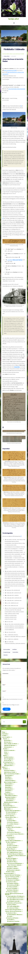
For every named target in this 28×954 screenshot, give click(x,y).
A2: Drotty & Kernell (10, 753)
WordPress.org (4, 950)
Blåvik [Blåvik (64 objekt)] (20, 903)
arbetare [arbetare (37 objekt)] (13, 903)
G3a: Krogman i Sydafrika (12, 817)
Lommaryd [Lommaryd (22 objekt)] (13, 916)
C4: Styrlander (8, 773)
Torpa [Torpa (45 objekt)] (5, 924)
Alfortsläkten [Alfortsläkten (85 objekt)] (6, 903)
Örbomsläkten (8, 732)
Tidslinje (5, 698)
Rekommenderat (7, 692)
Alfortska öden (7, 688)
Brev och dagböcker (8, 703)
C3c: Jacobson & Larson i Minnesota (14, 772)
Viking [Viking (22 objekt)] (12, 926)
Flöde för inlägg (4, 945)
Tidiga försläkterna (7, 735)
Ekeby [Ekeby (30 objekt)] (22, 907)
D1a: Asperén (9, 781)
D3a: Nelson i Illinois (11, 795)
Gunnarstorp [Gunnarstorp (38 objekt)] (21, 908)
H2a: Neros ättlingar (11, 836)
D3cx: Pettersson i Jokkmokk (13, 800)
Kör (24, 668)
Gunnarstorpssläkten (8, 807)
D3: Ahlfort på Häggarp (10, 794)
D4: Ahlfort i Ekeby (9, 806)
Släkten (3, 711)
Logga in (3, 942)
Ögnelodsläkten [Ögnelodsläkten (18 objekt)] (17, 928)
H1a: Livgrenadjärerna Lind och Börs (14, 830)
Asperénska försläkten (8, 714)
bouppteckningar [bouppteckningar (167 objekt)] (7, 907)
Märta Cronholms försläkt (9, 724)
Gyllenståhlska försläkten (10, 736)
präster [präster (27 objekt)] (19, 919)
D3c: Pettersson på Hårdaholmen (13, 798)
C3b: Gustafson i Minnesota (12, 770)
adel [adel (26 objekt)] (4, 901)
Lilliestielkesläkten (9, 740)
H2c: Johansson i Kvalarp (12, 839)
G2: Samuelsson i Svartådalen (12, 813)
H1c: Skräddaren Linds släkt (12, 833)
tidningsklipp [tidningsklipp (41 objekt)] (19, 923)
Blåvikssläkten (7, 749)
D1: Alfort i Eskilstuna (10, 779)
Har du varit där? (7, 704)
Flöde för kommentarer (5, 948)
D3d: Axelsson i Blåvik (11, 801)
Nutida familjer (6, 744)
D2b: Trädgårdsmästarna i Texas (13, 788)
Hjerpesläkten (7, 729)
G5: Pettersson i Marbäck (11, 824)
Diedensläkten (5, 604)
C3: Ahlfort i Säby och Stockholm (12, 765)
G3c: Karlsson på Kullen (11, 820)
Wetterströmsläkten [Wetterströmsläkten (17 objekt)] (7, 928)
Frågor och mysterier (8, 708)
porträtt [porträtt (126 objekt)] (12, 919)
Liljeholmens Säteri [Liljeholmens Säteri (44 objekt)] (14, 914)
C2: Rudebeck (8, 764)
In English (4, 682)
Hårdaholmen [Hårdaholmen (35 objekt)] (14, 910)
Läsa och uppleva (5, 683)
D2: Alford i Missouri (10, 785)
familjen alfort (13, 19)
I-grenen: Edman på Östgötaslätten (12, 840)
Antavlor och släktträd (8, 695)
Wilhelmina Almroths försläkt (9, 743)
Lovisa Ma (9, 242)
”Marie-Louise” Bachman (17, 242)
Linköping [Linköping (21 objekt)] (5, 916)
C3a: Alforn (9, 767)
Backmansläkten (5, 53)
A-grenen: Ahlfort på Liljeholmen (11, 750)
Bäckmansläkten (8, 726)
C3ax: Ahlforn (10, 768)
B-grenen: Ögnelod (8, 755)
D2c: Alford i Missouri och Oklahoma (14, 790)
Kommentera (5, 621)
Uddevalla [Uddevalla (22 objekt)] (17, 924)
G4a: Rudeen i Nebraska (11, 823)
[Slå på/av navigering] (14, 22)
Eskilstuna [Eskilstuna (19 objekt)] (5, 908)
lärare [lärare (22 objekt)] (19, 916)
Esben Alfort (5, 55)
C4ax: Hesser (10, 776)
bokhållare (13, 601)
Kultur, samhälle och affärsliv (10, 689)
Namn (3, 633)
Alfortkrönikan (7, 686)
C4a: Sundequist (10, 775)
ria (11, 242)
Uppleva (4, 700)
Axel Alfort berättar (7, 701)
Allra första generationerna (9, 747)
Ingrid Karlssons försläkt (8, 715)
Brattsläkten (7, 720)
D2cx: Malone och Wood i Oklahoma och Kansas (16, 792)
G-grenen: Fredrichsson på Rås (11, 810)
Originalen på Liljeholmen (9, 691)
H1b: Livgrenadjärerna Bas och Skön (14, 831)
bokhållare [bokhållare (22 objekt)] (13, 905)
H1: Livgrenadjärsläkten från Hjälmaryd (13, 828)
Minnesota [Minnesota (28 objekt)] (13, 917)
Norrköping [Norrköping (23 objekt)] (21, 917)
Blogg (3, 679)
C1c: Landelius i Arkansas (12, 762)
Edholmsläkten (8, 727)
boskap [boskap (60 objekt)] (20, 905)
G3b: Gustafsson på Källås (12, 818)
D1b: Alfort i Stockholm (11, 782)
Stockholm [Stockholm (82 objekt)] (5, 923)
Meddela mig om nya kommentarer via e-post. (11, 646)
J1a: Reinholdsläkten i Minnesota (13, 845)
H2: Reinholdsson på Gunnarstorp (12, 834)
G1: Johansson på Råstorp (11, 812)
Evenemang (4, 680)
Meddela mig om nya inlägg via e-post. (10, 652)
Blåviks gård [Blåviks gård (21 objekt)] (6, 905)
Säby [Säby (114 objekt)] (12, 923)
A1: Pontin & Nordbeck (10, 752)
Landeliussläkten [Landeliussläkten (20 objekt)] (19, 912)
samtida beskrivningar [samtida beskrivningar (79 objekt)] (7, 921)
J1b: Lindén (9, 846)
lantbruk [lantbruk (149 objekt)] (5, 914)
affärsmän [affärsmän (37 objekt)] (10, 901)
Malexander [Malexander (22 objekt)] (6, 917)
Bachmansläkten (6, 601)
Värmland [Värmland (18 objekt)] (18, 926)
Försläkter (5, 712)
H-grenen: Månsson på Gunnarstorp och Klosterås (15, 826)
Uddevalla (12, 604)
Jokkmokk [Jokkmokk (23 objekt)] (22, 910)
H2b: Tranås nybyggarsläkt (12, 837)
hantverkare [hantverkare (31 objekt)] (6, 910)
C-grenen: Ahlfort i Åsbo (9, 756)
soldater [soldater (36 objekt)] (17, 921)
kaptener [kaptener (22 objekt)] (5, 912)
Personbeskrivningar (7, 746)
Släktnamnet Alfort (7, 709)
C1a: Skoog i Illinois (11, 759)
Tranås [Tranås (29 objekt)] (11, 924)
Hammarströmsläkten (9, 723)
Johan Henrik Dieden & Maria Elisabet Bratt (16, 86)
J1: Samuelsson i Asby (10, 843)
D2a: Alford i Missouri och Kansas (13, 787)
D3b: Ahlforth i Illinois (11, 797)
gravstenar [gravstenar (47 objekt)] (13, 908)
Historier (4, 685)
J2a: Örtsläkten (10, 849)
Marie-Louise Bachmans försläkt (15, 53)
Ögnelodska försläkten (9, 738)
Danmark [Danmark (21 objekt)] (15, 907)
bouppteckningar (20, 601)
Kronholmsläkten (8, 730)
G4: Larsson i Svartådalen (11, 821)
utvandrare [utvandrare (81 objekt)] (6, 926)
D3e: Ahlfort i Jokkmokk (11, 803)
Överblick (5, 694)
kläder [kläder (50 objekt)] (12, 912)
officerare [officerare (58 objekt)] (5, 919)
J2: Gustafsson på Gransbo (11, 848)
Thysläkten (7, 733)
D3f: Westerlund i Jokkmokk (12, 804)
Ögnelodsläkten (9, 741)
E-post (4, 639)
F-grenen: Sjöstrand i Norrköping (11, 809)
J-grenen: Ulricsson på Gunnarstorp (12, 842)
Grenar (5, 697)
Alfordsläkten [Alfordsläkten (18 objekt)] (18, 901)
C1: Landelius (8, 758)
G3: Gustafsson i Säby (10, 815)
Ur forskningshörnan (7, 706)
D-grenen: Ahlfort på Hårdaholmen (12, 778)
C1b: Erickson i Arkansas (11, 761)
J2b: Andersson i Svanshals (12, 851)
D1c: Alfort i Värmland (11, 784)
